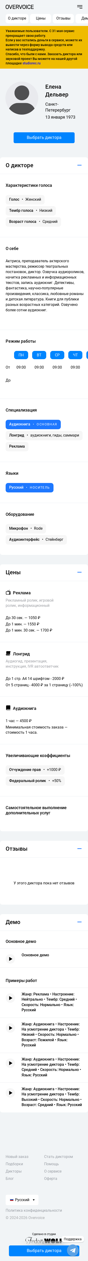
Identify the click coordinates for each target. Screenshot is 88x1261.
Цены (41, 18)
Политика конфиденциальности (34, 1210)
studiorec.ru (32, 63)
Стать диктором (58, 1156)
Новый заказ (17, 1156)
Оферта (50, 1178)
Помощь (51, 1164)
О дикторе (17, 18)
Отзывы (63, 18)
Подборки (14, 1164)
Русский (19, 1200)
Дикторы (14, 1171)
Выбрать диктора (44, 137)
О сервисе (52, 1171)
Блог (10, 1178)
